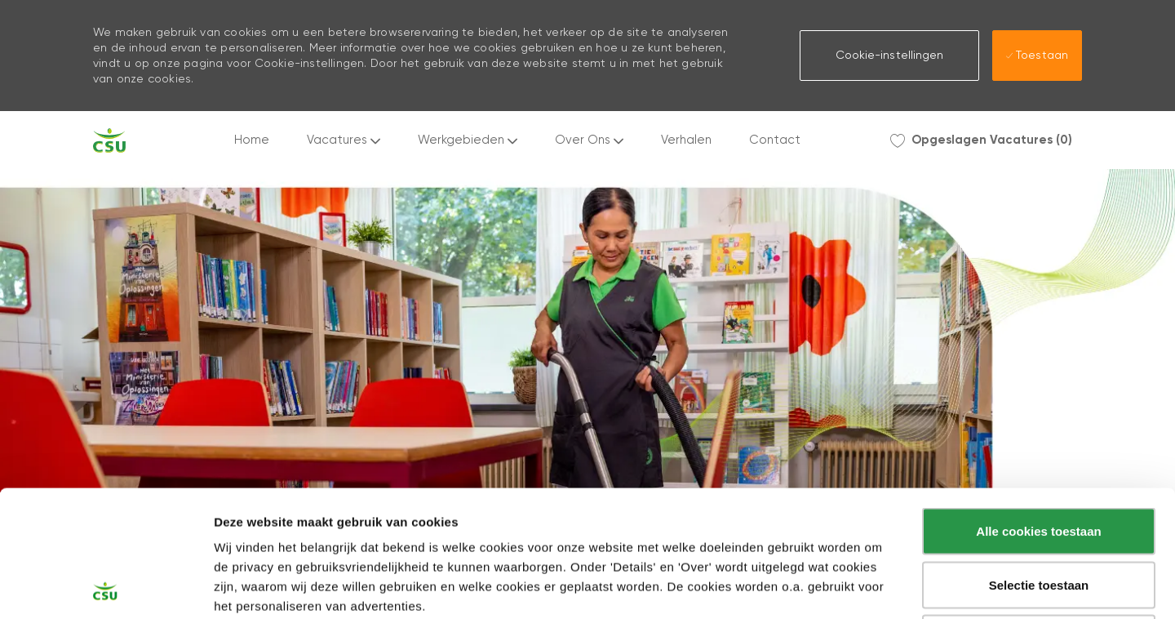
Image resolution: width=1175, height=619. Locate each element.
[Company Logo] (109, 140)
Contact (774, 140)
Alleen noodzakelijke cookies (1039, 512)
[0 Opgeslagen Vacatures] (981, 140)
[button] (889, 55)
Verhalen (686, 140)
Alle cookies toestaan (1038, 405)
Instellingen (877, 588)
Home (251, 140)
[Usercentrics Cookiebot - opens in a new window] (105, 587)
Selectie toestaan (1039, 458)
